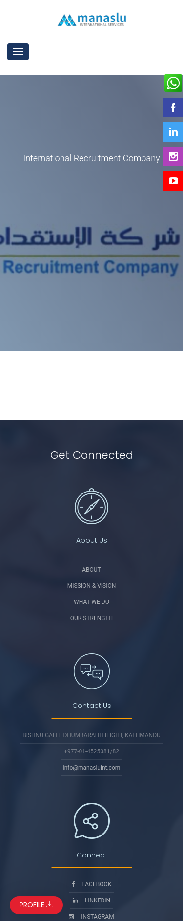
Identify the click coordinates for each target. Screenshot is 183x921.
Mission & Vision (91, 585)
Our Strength (91, 618)
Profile (36, 905)
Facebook (92, 884)
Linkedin (91, 900)
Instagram (91, 916)
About (91, 569)
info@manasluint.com (92, 767)
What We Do (91, 602)
